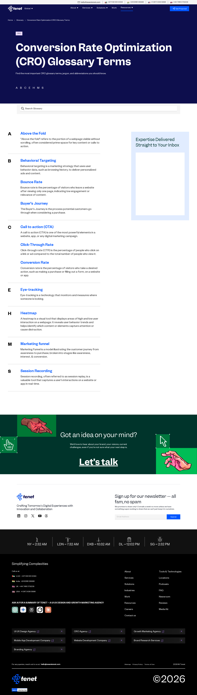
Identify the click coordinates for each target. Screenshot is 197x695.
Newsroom (164, 597)
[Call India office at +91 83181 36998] (135, 2)
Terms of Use (149, 665)
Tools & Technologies (170, 572)
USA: (16, 592)
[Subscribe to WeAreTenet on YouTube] (40, 516)
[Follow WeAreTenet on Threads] (46, 515)
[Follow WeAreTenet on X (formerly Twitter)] (33, 516)
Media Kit (163, 609)
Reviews (163, 603)
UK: (15, 586)
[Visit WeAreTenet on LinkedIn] (19, 516)
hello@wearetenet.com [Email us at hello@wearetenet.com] (90, 2)
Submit (173, 517)
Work (114, 8)
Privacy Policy (138, 665)
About (128, 572)
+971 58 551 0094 (28, 576)
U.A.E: (16, 576)
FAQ (161, 590)
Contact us (130, 616)
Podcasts (164, 584)
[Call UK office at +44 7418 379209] (179, 2)
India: (16, 581)
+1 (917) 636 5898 (28, 592)
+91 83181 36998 (28, 582)
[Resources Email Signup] (160, 184)
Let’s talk (98, 462)
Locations (164, 578)
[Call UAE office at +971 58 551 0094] (114, 2)
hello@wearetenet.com (50, 665)
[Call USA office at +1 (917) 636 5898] (157, 2)
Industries (130, 590)
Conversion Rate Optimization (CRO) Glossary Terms (48, 20)
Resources (130, 603)
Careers (129, 609)
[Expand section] (61, 631)
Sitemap (128, 665)
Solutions (129, 584)
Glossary (19, 20)
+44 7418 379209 (26, 587)
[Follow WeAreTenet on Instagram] (26, 516)
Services (129, 578)
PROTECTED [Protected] (22, 690)
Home (10, 20)
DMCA (14, 690)
